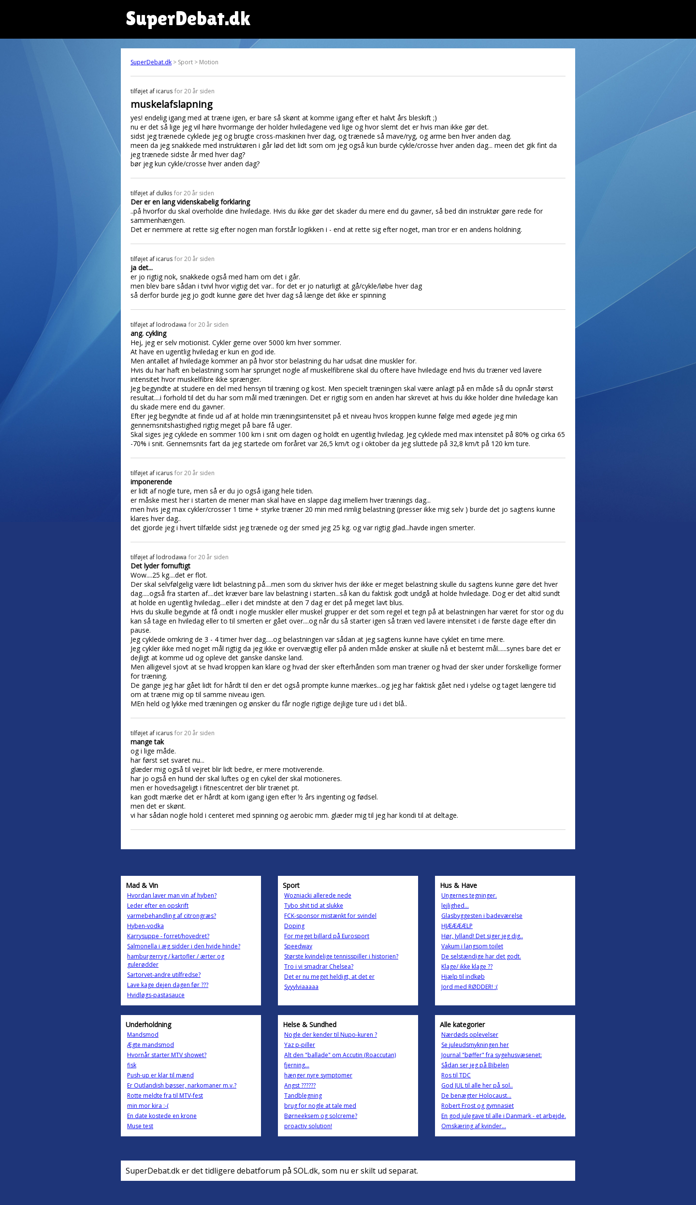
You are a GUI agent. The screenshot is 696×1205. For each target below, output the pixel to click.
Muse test (140, 1126)
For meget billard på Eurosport (326, 936)
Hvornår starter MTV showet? (166, 1055)
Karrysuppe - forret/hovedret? (168, 936)
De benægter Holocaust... (476, 1095)
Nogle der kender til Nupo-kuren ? (330, 1035)
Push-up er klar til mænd (160, 1075)
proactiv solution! (308, 1126)
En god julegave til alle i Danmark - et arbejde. (503, 1116)
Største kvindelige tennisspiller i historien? (341, 956)
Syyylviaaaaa (301, 987)
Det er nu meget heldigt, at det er (329, 977)
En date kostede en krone (162, 1116)
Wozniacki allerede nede (317, 895)
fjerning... (296, 1065)
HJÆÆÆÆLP (457, 926)
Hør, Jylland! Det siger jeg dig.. (482, 936)
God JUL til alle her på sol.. (477, 1085)
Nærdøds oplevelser (469, 1035)
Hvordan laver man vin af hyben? (172, 895)
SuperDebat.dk (151, 62)
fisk (131, 1065)
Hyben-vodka (145, 926)
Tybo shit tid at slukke (313, 905)
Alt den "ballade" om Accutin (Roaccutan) (340, 1055)
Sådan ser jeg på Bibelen (475, 1065)
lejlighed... (455, 905)
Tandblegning (303, 1095)
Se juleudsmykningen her (475, 1045)
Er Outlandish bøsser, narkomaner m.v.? (181, 1085)
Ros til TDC (456, 1075)
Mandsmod (143, 1035)
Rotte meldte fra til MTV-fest (165, 1095)
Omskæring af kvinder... (473, 1126)
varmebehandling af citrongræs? (171, 916)
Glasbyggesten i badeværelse (481, 916)
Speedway (298, 946)
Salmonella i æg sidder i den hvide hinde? (183, 946)
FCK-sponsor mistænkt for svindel (330, 916)
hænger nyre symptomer (318, 1075)
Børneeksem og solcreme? (320, 1116)
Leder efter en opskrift (157, 905)
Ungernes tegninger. (469, 895)
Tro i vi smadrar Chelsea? (318, 966)
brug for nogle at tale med (320, 1106)
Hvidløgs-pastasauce (156, 995)
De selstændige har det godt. (481, 956)
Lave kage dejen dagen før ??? (167, 985)
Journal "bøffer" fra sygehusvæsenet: (491, 1055)
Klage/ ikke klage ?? (467, 966)
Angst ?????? (300, 1085)
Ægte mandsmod (150, 1045)
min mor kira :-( (148, 1106)
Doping (294, 926)
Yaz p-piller (299, 1045)
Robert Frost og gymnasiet (477, 1106)
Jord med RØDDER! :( (469, 987)
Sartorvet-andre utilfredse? (164, 975)
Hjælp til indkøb (463, 977)
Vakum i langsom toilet (472, 946)
